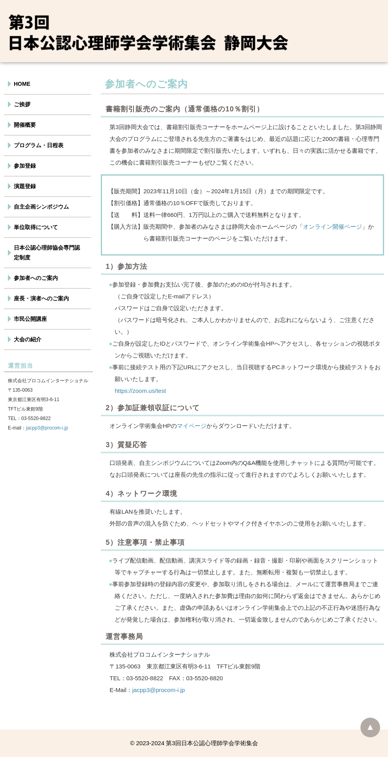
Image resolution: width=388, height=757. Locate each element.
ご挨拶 (22, 104)
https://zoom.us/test (140, 390)
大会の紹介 (27, 339)
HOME (22, 84)
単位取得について (36, 227)
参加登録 (25, 166)
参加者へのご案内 (36, 278)
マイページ (191, 425)
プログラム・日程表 (38, 145)
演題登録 (25, 186)
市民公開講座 (30, 319)
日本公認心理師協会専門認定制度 (47, 252)
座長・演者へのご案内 (41, 298)
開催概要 (25, 125)
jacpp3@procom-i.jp (47, 428)
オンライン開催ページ (332, 226)
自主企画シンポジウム (41, 207)
